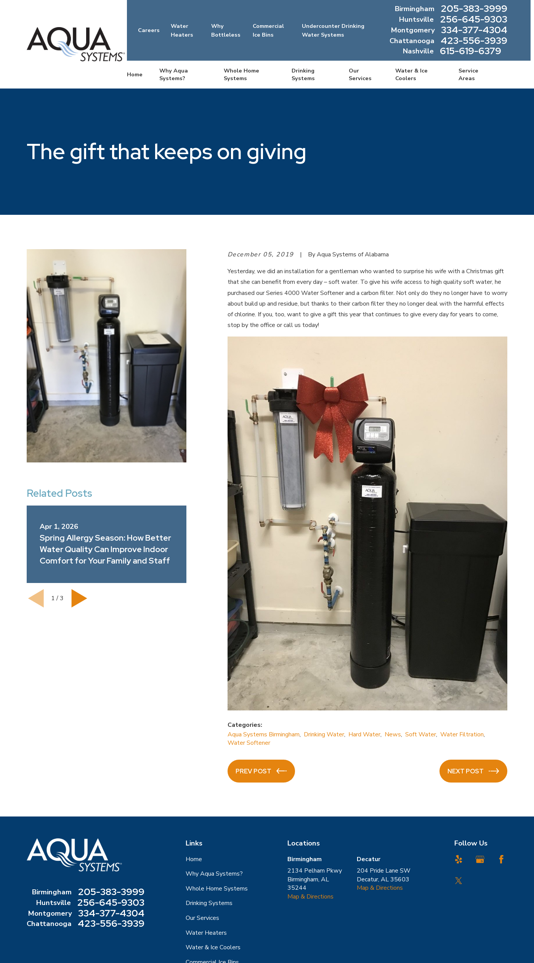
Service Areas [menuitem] (468, 74)
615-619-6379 (470, 51)
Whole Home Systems (217, 888)
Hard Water (364, 734)
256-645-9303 (473, 19)
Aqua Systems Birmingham (264, 734)
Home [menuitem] (135, 74)
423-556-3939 (474, 41)
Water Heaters (206, 933)
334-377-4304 (474, 30)
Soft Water (420, 734)
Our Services (202, 918)
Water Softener (249, 743)
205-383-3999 (474, 9)
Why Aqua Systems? (214, 874)
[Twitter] (458, 880)
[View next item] (79, 598)
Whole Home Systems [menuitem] (241, 74)
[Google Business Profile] (480, 859)
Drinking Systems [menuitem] (303, 74)
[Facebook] (501, 859)
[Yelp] (458, 859)
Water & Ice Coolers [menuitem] (411, 74)
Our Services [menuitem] (360, 74)
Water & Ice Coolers (213, 947)
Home (194, 859)
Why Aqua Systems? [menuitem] (173, 74)
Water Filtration (462, 734)
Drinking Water (324, 734)
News (393, 734)
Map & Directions (310, 896)
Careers (149, 30)
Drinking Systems (209, 903)
